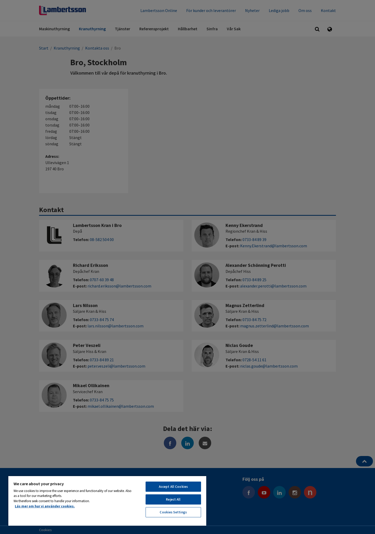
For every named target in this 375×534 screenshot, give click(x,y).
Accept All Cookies (173, 486)
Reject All (173, 499)
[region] (107, 501)
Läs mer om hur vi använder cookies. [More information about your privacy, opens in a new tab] (45, 506)
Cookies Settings (173, 512)
